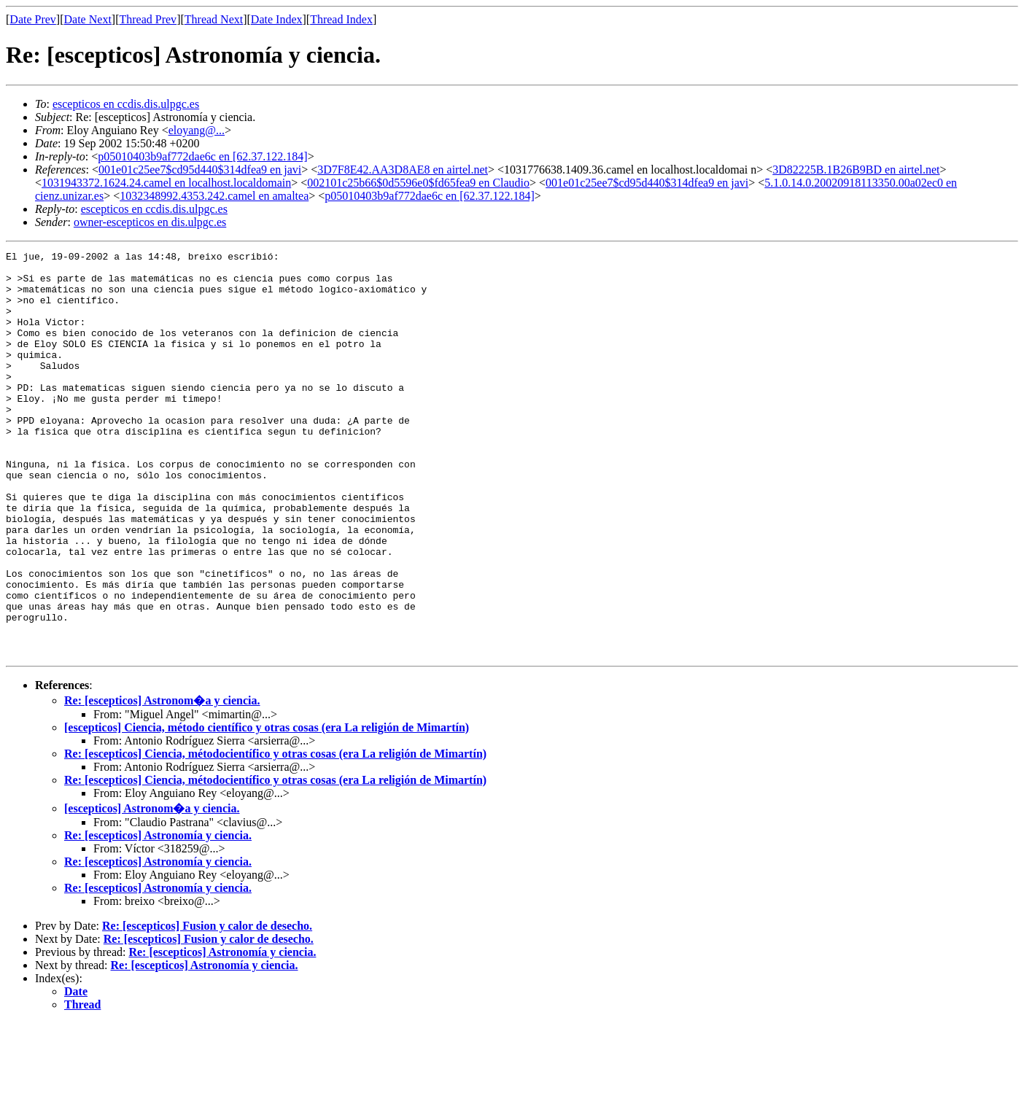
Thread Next (214, 19)
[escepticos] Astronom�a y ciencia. (152, 889)
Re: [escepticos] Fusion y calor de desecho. (207, 1006)
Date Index (277, 19)
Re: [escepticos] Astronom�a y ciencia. (162, 781)
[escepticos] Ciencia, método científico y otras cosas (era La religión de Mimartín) (266, 808)
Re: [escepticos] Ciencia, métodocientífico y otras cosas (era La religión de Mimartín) (275, 834)
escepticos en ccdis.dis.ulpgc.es (126, 104)
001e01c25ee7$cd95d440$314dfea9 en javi (199, 169)
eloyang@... (196, 130)
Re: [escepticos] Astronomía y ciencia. (158, 916)
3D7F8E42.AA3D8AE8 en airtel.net (402, 169)
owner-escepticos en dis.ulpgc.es (150, 222)
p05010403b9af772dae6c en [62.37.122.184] (203, 156)
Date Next (88, 19)
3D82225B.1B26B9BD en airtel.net (855, 169)
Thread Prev (148, 19)
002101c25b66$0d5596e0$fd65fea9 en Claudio (418, 182)
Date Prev (32, 19)
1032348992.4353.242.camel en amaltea (214, 196)
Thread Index (341, 19)
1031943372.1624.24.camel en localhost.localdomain (166, 182)
